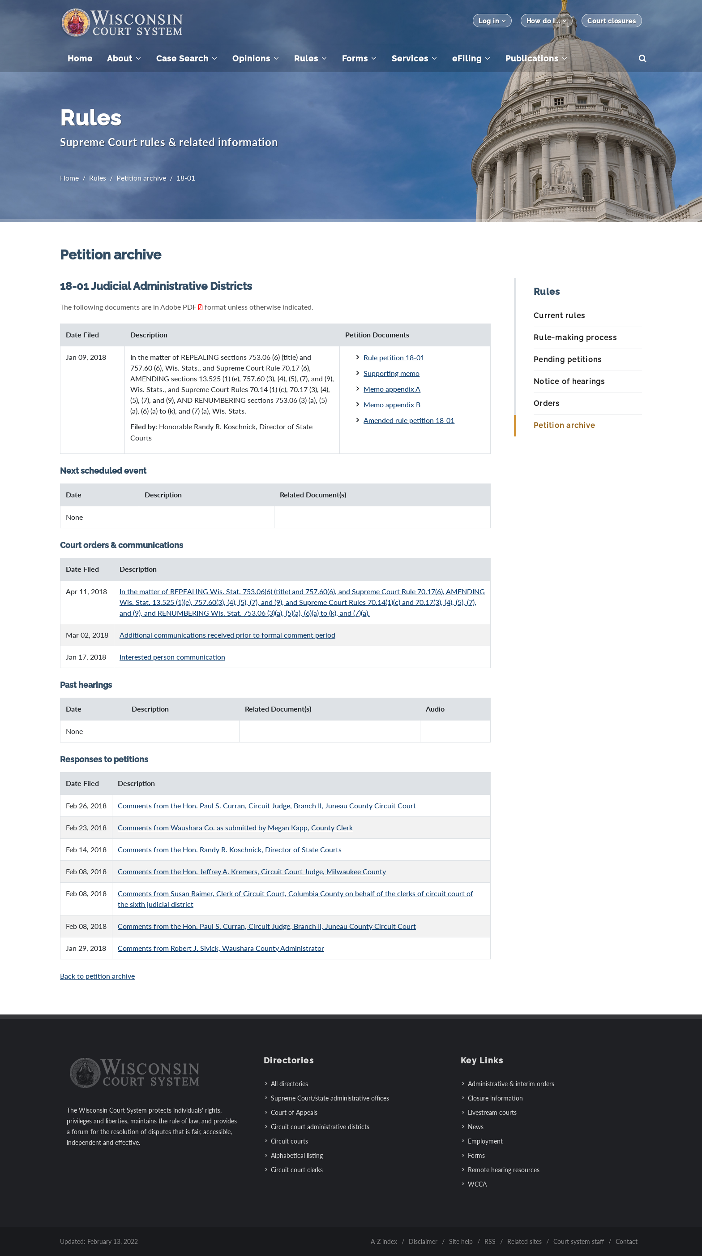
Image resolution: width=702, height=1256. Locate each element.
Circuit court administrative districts (320, 1127)
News (476, 1127)
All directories (289, 1084)
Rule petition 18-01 (394, 357)
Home (69, 177)
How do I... (546, 20)
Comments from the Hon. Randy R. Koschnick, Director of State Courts (230, 849)
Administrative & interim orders (511, 1084)
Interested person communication (172, 656)
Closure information (495, 1098)
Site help (461, 1241)
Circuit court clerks (297, 1170)
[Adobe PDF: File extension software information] (200, 306)
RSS (490, 1241)
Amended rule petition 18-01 (409, 420)
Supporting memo (391, 373)
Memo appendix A (392, 388)
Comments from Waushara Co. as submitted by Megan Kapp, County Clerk (235, 827)
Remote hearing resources (503, 1170)
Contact (627, 1241)
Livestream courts (492, 1112)
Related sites (524, 1241)
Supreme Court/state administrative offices (330, 1098)
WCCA (477, 1184)
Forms (476, 1155)
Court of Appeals (294, 1112)
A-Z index (384, 1241)
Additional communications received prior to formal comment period (227, 634)
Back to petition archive (97, 975)
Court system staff (578, 1241)
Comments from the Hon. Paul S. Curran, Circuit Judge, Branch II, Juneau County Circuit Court (267, 805)
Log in (492, 20)
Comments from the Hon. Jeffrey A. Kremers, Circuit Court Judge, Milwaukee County (252, 871)
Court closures (611, 21)
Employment (485, 1141)
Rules (97, 177)
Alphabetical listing (297, 1155)
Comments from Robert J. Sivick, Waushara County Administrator (221, 948)
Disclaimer (423, 1241)
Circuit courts (289, 1141)
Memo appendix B (392, 404)
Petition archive (141, 177)
